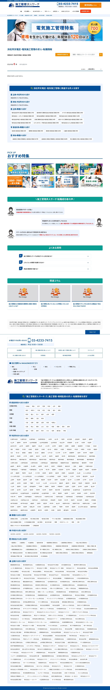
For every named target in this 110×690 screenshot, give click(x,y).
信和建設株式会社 (15, 602)
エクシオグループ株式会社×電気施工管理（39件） (46, 123)
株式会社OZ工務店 (60, 642)
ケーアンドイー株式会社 (75, 608)
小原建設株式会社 (40, 652)
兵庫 (32, 422)
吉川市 (69, 479)
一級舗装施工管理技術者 (61, 546)
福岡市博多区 (14, 510)
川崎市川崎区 (14, 463)
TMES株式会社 (73, 635)
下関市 (60, 507)
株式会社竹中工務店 (53, 565)
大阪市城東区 (79, 496)
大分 (47, 430)
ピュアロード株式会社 (43, 673)
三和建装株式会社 (59, 639)
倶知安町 (77, 439)
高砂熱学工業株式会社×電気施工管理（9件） (48, 112)
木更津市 (60, 469)
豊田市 (60, 493)
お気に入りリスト (65, 11)
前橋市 (46, 486)
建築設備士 (90, 553)
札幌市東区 (32, 439)
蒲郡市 (66, 493)
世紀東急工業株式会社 (41, 585)
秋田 (49, 406)
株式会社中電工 (65, 575)
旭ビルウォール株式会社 (43, 666)
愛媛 (58, 426)
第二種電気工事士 (57, 549)
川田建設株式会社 (26, 615)
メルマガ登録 (75, 11)
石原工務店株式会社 (56, 676)
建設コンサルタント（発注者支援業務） (20, 525)
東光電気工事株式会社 (16, 598)
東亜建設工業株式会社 (16, 592)
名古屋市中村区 (87, 490)
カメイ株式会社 (26, 619)
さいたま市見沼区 (27, 476)
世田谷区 (69, 449)
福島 (59, 406)
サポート (47, 11)
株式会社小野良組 (80, 595)
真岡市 (19, 486)
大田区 (62, 449)
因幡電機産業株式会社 (48, 656)
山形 (54, 406)
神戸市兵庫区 (14, 503)
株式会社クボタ (68, 666)
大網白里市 (71, 473)
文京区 (24, 449)
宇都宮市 (87, 483)
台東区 (30, 449)
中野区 (82, 449)
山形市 (21, 446)
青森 (33, 406)
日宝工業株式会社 (86, 592)
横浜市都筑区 (90, 459)
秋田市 (89, 442)
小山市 (12, 486)
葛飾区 (43, 452)
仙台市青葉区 (33, 442)
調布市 (12, 456)
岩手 (38, 406)
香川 (47, 426)
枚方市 (66, 500)
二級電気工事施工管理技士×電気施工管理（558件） (54, 139)
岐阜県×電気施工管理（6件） (19, 131)
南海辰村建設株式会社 (16, 629)
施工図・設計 (48, 522)
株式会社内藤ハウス (15, 578)
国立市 (38, 456)
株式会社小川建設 (15, 575)
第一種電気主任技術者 (16, 553)
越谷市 (25, 479)
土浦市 (12, 483)
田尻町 (87, 500)
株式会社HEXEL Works (56, 629)
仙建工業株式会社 (15, 612)
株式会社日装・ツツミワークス (38, 669)
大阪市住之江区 (25, 500)
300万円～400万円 (15, 534)
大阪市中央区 (44, 500)
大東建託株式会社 (71, 639)
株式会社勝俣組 (73, 659)
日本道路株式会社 (66, 565)
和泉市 (73, 500)
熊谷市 (65, 476)
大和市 (53, 466)
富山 (32, 414)
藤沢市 (19, 466)
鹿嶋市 (61, 483)
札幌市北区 (24, 439)
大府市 (85, 493)
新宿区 (17, 449)
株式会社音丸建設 (57, 673)
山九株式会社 (63, 625)
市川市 (47, 469)
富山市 (92, 486)
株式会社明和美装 (56, 632)
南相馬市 (80, 446)
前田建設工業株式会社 (69, 585)
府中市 (85, 452)
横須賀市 (84, 463)
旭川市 (56, 439)
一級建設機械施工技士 (16, 549)
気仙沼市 (62, 442)
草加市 (19, 479)
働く (13, 367)
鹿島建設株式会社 (15, 565)
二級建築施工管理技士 (66, 542)
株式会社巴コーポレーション (17, 622)
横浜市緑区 (61, 459)
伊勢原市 (59, 466)
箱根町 (81, 466)
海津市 (20, 496)
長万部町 (69, 439)
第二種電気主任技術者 (31, 553)
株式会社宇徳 (82, 639)
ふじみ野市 (77, 479)
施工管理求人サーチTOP (12, 15)
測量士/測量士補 (91, 546)
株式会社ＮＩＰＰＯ (42, 659)
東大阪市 (79, 500)
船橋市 (54, 469)
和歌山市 (32, 507)
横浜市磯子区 (23, 459)
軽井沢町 (57, 490)
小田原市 (25, 466)
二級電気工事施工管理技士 (89, 549)
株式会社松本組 (14, 615)
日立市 (91, 479)
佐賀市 (46, 510)
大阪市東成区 (69, 496)
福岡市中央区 (24, 510)
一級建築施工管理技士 (52, 542)
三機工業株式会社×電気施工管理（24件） (45, 119)
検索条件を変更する (62, 54)
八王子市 (57, 452)
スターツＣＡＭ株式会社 (29, 662)
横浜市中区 (13, 459)
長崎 (37, 430)
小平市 (25, 456)
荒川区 (17, 452)
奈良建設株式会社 (92, 629)
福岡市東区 (93, 507)
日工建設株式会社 (15, 662)
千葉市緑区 (24, 469)
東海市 (79, 493)
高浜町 (31, 490)
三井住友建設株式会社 (83, 578)
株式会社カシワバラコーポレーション (37, 622)
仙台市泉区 (54, 442)
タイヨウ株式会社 (56, 679)
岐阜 (42, 418)
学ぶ (34, 367)
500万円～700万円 (41, 534)
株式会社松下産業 (88, 632)
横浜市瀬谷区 (70, 459)
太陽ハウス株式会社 (69, 673)
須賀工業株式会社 (92, 581)
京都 (37, 422)
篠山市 (58, 503)
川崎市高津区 (24, 463)
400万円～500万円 (28, 534)
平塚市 (91, 463)
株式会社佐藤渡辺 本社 (66, 662)
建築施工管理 (14, 519)
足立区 (36, 452)
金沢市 (19, 490)
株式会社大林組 (41, 625)
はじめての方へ (37, 11)
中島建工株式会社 (79, 629)
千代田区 (87, 446)
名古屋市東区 (66, 490)
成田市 (80, 469)
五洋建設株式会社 (71, 598)
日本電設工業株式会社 (16, 595)
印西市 (63, 473)
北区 (11, 452)
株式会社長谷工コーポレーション (84, 622)
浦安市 (57, 473)
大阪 (27, 422)
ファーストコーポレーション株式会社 (34, 598)
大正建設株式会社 (44, 679)
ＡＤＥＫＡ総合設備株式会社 (82, 662)
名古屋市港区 (35, 493)
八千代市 (37, 473)
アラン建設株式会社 (85, 642)
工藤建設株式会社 (44, 632)
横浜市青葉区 (80, 459)
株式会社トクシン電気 (28, 625)
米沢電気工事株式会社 (66, 619)
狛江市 (44, 456)
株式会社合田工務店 (60, 635)
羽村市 (63, 456)
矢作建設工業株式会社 (31, 605)
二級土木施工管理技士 (16, 546)
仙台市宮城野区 (44, 442)
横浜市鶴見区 (71, 456)
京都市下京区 (76, 503)
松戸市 (68, 469)
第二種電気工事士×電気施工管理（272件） (81, 139)
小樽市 (50, 439)
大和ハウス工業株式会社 (56, 588)
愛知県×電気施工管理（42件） (53, 131)
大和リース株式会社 (70, 588)
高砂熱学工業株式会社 (80, 565)
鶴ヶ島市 (62, 479)
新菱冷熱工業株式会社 (79, 581)
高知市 (73, 507)
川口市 (72, 476)
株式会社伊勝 (68, 629)
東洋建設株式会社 (73, 592)
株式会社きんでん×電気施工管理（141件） (72, 123)
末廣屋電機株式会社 (67, 622)
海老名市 (67, 466)
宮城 (43, 406)
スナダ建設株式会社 (71, 615)
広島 (27, 426)
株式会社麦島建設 (48, 635)
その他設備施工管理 (29, 522)
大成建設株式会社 (40, 565)
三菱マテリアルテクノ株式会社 (80, 612)
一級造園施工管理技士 (31, 546)
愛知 (27, 418)
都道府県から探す (28, 15)
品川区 (49, 449)
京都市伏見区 (86, 503)
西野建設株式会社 (63, 652)
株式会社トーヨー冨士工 (71, 676)
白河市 (54, 446)
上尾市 (12, 479)
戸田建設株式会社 (69, 578)
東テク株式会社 (88, 625)
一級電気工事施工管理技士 (72, 549)
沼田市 (73, 486)
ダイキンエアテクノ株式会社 (30, 608)
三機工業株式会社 (15, 581)
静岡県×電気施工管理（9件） (36, 131)
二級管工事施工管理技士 (77, 553)
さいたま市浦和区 (39, 476)
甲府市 (38, 490)
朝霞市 (43, 479)
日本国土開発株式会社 (29, 602)
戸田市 (36, 479)
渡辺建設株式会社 (46, 639)
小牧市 (73, 493)
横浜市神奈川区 (82, 456)
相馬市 (60, 446)
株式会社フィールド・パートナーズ (31, 635)
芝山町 (78, 473)
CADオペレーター (64, 522)
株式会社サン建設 (15, 625)
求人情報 (21, 15)
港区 (11, 449)
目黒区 (56, 449)
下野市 (40, 486)
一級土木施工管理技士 (81, 542)
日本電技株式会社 (30, 595)
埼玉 (43, 410)
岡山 (32, 426)
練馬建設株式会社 (94, 639)
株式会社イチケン (29, 568)
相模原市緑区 (54, 463)
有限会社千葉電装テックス (17, 676)
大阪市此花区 (38, 496)
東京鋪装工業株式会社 (38, 619)
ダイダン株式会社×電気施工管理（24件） (72, 112)
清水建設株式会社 (28, 565)
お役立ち (56, 11)
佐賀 (32, 430)
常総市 (80, 483)
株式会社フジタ (70, 568)
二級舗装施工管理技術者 (77, 546)
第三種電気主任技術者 (46, 553)
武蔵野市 (71, 452)
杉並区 (89, 449)
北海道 (27, 406)
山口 (42, 426)
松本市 (44, 490)
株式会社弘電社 (48, 571)
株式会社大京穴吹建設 (40, 575)
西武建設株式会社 (28, 585)
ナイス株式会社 (14, 652)
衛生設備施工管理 (80, 519)
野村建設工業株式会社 (30, 632)
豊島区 (95, 449)
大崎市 (83, 442)
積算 (56, 522)
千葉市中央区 (89, 466)
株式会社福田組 (57, 578)
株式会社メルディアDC (27, 652)
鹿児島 (58, 430)
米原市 (19, 507)
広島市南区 (47, 507)
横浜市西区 (92, 456)
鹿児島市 (66, 510)
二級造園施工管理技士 (46, 546)
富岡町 (73, 446)
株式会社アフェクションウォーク (72, 632)
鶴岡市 (27, 446)
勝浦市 (17, 473)
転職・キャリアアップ (19, 371)
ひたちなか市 (53, 483)
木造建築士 (31, 542)
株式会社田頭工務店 (15, 679)
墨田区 (36, 449)
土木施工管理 (24, 519)
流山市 (30, 473)
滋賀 (42, 422)
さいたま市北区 (87, 473)
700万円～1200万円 (54, 534)
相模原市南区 (75, 463)
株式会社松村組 (27, 575)
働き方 (15, 369)
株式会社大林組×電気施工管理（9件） (21, 123)
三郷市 (56, 479)
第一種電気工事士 (45, 549)
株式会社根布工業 (34, 656)
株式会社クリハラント (63, 612)
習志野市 (94, 469)
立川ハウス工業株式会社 (76, 649)
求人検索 (27, 11)
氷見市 (12, 490)
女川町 (76, 442)
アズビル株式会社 (52, 625)
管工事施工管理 (35, 519)
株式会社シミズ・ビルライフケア (90, 646)
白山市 (25, 490)
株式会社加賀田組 (93, 568)
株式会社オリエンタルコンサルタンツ (46, 612)
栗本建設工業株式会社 (63, 656)
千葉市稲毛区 (14, 469)
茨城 (49, 410)
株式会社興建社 (37, 571)
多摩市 (50, 456)
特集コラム (72, 367)
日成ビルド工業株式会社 (83, 605)
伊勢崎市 (60, 486)
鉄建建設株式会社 (83, 588)
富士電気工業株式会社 (16, 642)
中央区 (95, 446)
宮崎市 (59, 510)
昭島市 (91, 452)
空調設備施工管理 (68, 519)
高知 (63, 426)
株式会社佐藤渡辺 (45, 605)
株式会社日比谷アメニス (43, 578)
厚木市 (46, 466)
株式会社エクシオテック (49, 646)
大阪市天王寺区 (49, 496)
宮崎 (53, 430)
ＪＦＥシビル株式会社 (29, 659)
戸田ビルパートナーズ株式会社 (31, 639)
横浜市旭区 (52, 459)
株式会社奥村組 (81, 568)
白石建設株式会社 (55, 595)
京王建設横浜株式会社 (29, 673)
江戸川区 (50, 452)
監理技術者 (40, 542)
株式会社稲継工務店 (15, 666)
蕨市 (31, 479)
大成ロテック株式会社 (41, 588)
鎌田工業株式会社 (72, 642)
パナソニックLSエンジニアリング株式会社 (37, 676)
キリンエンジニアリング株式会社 (55, 598)
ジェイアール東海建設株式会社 (18, 656)
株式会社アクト (93, 656)
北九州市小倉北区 (83, 507)
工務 (78, 522)
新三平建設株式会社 (75, 625)
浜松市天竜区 (42, 15)
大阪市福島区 (28, 496)
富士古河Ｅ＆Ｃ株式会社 (28, 649)
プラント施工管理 (56, 519)
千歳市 (62, 439)
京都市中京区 (66, 503)
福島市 (34, 446)
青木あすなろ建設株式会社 (45, 649)
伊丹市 (51, 503)
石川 (37, 414)
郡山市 (40, 446)
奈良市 (25, 507)
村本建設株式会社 (15, 588)
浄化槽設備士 (44, 556)
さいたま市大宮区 (15, 476)
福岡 (27, 430)
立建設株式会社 (42, 662)
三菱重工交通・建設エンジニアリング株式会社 (60, 669)
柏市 (11, 473)
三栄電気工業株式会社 (31, 642)
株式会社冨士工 (14, 619)
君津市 (44, 473)
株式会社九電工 (26, 571)
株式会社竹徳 (51, 652)
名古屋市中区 (14, 493)
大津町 (52, 510)
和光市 (49, 479)
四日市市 (92, 493)
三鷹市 (78, 452)
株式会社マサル (53, 662)
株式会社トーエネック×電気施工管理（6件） (23, 116)
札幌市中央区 (14, 439)
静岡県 (35, 15)
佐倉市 (87, 469)
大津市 (94, 503)
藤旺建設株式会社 (68, 679)
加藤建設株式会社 (29, 666)
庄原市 (54, 507)
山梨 (47, 414)
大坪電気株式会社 (15, 639)
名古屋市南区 (45, 493)
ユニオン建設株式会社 (16, 568)
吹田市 (60, 500)
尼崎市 (38, 503)
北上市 (12, 442)
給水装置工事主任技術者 (31, 556)
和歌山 (53, 422)
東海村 (74, 483)
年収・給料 (16, 374)
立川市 (64, 452)
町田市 (19, 456)
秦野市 (40, 466)
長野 (53, 414)
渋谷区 (76, 449)
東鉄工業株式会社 (30, 592)
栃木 (54, 410)
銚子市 (41, 469)
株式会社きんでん (74, 646)
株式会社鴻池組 (71, 571)
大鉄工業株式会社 (30, 629)
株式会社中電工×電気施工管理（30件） (22, 119)
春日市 (40, 510)
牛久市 (38, 483)
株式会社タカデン (56, 666)
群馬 (59, 410)
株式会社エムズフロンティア (79, 656)
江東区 (43, 449)
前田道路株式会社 (82, 585)
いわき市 (47, 446)
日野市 (31, 456)
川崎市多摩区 (34, 463)
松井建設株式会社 (65, 581)
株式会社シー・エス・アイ (30, 679)
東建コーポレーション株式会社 (46, 592)
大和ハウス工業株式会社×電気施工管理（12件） (70, 119)
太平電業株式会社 (28, 588)
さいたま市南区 (50, 476)
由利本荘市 (13, 446)
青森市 (84, 439)
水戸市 (84, 479)
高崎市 (53, 486)
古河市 (19, 483)
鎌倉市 (12, 466)
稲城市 (57, 456)
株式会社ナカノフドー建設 (57, 568)
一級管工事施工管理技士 (61, 553)
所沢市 (78, 476)
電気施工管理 (45, 519)
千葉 (38, 410)
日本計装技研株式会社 (81, 669)
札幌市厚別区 (41, 439)
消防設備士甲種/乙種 (16, 556)
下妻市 (31, 483)
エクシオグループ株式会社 (33, 646)
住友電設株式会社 (52, 581)
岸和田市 (53, 500)
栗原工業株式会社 (15, 608)
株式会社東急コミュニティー (80, 575)
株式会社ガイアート (52, 619)
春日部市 (85, 476)
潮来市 (67, 483)
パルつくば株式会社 (83, 673)
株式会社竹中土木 (54, 575)
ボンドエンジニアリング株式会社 (87, 615)
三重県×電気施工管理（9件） (71, 131)
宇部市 (67, 507)
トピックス (58, 367)
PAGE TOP (92, 332)
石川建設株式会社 (55, 585)
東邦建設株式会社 (15, 673)
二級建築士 (22, 542)
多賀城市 (69, 442)
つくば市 (44, 483)
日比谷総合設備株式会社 (90, 608)
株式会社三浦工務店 (15, 632)
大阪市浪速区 (59, 496)
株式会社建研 (56, 605)
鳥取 (37, 426)
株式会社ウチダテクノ (28, 612)
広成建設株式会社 (54, 622)
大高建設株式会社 (75, 652)
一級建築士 (13, 542)
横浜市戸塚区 (42, 459)
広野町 (67, 446)
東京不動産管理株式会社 (17, 646)
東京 (27, 410)
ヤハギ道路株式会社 (15, 659)
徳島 (53, 426)
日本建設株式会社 (61, 608)
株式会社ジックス (84, 635)
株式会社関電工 (14, 571)
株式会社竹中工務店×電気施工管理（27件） (23, 112)
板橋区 (24, 452)
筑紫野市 (33, 510)
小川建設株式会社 (79, 666)
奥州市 (25, 442)
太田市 (67, 486)
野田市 (74, 469)
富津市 (50, 473)
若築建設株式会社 (40, 581)
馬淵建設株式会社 (67, 595)
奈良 (47, 422)
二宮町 (74, 466)
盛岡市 (90, 439)
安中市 (80, 486)
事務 (73, 522)
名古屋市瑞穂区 (25, 493)
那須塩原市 (33, 486)
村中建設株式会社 (42, 629)
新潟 (27, 414)
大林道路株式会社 (92, 595)
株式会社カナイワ (85, 676)
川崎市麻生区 (44, 463)
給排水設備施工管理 (15, 522)
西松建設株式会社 (15, 585)
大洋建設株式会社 (81, 602)
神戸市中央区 (24, 503)
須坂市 (50, 490)
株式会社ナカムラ (62, 646)
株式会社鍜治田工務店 (16, 605)
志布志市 (73, 510)
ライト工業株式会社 (43, 602)
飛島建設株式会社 (42, 595)
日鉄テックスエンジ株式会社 (55, 615)
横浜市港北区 (33, 459)
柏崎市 (86, 486)
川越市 (59, 476)
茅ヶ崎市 (33, 466)
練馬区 (30, 452)
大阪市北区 (35, 500)
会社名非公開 (83, 659)
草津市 (12, 507)
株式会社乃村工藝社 (29, 578)
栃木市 (94, 483)
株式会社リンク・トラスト (92, 649)
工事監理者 (36, 525)
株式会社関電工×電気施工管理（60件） (47, 116)
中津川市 (12, 496)
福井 (42, 414)
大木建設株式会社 (83, 598)
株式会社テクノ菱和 (42, 568)
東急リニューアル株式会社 (47, 608)
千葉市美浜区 (33, 469)
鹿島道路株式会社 (28, 581)
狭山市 (92, 476)
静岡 (32, 418)
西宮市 (45, 503)
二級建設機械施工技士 (31, 549)
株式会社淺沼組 (55, 602)
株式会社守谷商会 (82, 571)
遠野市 (19, 442)
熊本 (42, 430)
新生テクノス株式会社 (40, 615)
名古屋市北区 (76, 490)
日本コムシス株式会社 (68, 605)
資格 (35, 369)
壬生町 (25, 486)
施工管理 (40, 522)
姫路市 (32, 503)
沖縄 (64, 430)
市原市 (24, 473)
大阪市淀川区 (14, 500)
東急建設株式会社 (61, 592)
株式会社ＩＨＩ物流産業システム (18, 669)
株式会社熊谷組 (59, 571)
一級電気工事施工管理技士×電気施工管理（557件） (25, 139)
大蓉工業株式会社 (80, 619)
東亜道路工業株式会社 (68, 602)
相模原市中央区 (64, 463)
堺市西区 (93, 500)
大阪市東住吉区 (90, 496)
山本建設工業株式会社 (46, 642)
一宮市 (53, 493)
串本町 (39, 507)
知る (46, 367)
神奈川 (32, 410)
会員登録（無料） (85, 11)
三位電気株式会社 (15, 635)
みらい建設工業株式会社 (60, 649)
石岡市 (25, 483)
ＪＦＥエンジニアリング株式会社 (58, 659)
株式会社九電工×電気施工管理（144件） (69, 116)
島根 (68, 426)
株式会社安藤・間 (15, 649)
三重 (37, 418)
